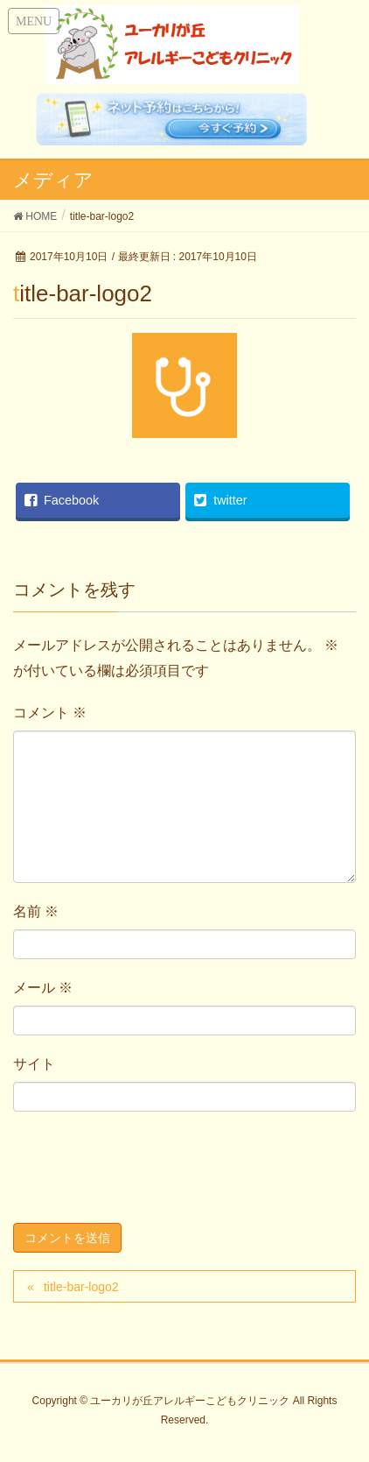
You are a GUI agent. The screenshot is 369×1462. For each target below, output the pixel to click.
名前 (36, 911)
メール (43, 987)
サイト (34, 1063)
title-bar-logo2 (81, 1287)
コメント (50, 712)
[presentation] (146, 1171)
